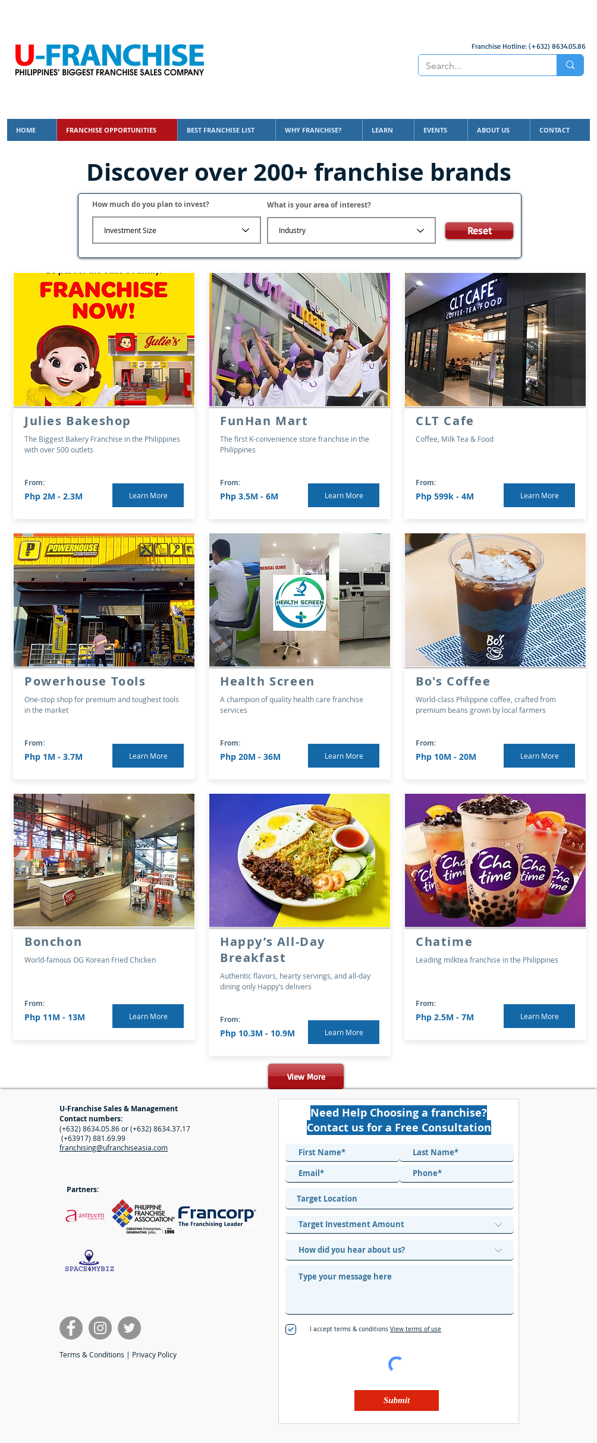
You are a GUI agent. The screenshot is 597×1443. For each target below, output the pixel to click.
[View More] (306, 1076)
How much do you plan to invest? (150, 204)
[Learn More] (148, 495)
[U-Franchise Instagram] (100, 1328)
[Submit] (396, 1400)
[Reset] (479, 230)
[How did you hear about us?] (399, 1250)
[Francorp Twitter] (129, 1328)
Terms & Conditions (91, 1354)
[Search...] (479, 66)
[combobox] (399, 1199)
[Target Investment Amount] (399, 1225)
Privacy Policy (154, 1354)
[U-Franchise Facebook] (71, 1328)
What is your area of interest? (319, 205)
